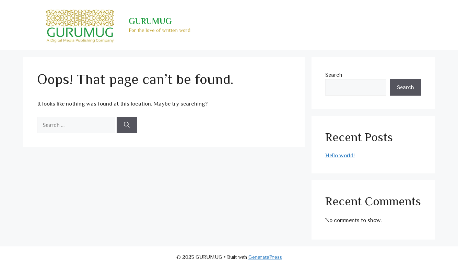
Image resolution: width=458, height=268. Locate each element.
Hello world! (340, 155)
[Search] (127, 125)
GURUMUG (150, 21)
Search (333, 75)
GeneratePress (265, 257)
